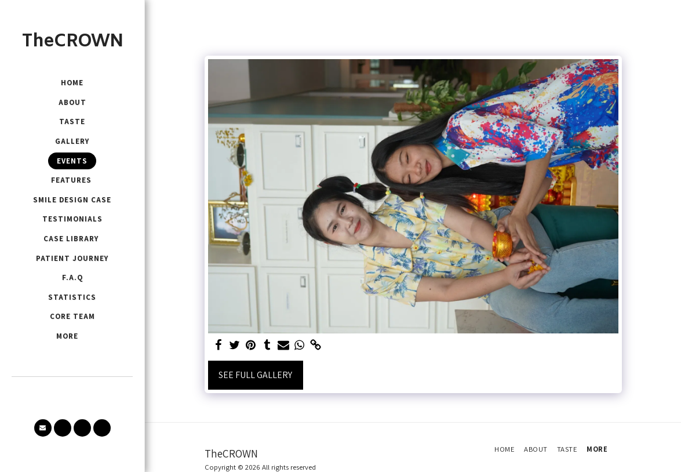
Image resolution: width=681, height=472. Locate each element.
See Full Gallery (255, 375)
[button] (43, 428)
